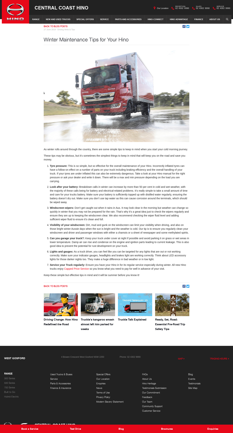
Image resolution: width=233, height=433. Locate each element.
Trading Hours (218, 358)
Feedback (147, 397)
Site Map (192, 388)
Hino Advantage (179, 19)
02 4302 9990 (181, 8)
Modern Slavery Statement (110, 401)
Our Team (147, 401)
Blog (190, 374)
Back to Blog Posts (56, 26)
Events (191, 379)
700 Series (9, 387)
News (99, 388)
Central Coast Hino (61, 7)
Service (104, 19)
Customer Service (151, 410)
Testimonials (194, 383)
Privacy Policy (103, 397)
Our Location (162, 8)
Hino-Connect (155, 19)
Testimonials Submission (154, 388)
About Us (214, 19)
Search (226, 19)
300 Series (9, 378)
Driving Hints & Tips (66, 29)
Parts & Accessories (60, 383)
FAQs (145, 374)
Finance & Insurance (60, 388)
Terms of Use (103, 392)
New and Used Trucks (58, 19)
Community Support (152, 406)
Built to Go (9, 392)
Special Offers (85, 19)
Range (36, 19)
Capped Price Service (76, 268)
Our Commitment (151, 392)
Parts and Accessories (128, 19)
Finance (198, 19)
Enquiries (100, 383)
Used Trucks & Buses (61, 374)
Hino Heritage (149, 383)
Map (180, 358)
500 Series (9, 383)
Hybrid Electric (11, 396)
